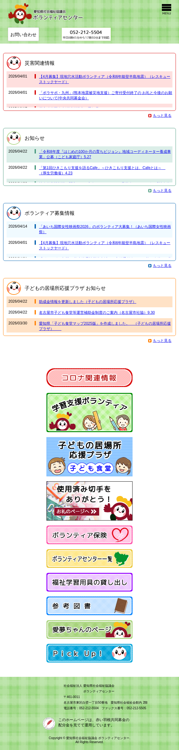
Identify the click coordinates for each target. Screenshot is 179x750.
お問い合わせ (23, 34)
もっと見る (162, 115)
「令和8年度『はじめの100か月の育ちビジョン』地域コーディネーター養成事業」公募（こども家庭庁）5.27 (105, 154)
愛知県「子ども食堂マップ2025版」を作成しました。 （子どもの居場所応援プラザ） (105, 326)
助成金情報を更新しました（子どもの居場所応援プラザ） (87, 302)
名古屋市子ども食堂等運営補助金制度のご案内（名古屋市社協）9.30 (97, 312)
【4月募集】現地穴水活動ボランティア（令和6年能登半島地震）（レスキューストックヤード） (104, 79)
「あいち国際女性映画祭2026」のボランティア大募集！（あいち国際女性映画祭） (105, 229)
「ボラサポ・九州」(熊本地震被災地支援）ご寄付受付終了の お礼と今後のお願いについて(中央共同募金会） (105, 95)
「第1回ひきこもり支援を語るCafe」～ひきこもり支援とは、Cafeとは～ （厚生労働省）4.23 (102, 170)
